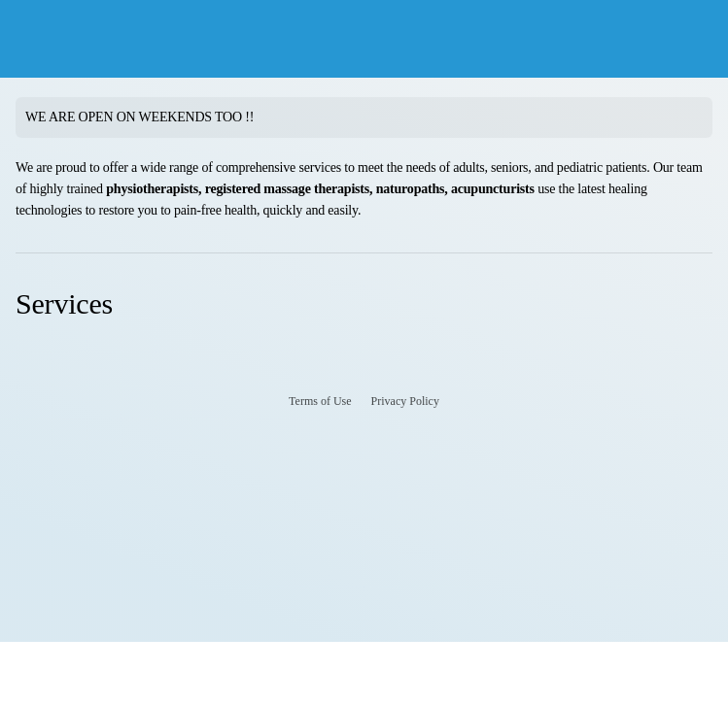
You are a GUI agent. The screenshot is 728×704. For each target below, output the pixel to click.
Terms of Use (320, 401)
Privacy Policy (405, 401)
